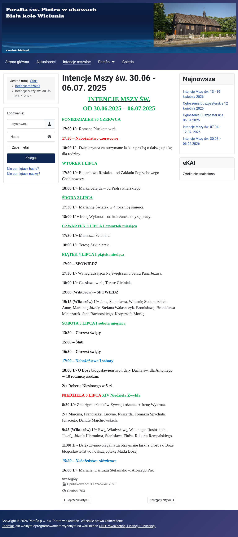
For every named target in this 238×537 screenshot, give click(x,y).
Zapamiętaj (20, 147)
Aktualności (46, 62)
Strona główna (17, 62)
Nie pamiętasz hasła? (23, 169)
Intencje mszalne (77, 62)
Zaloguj (31, 158)
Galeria (128, 62)
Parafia (104, 62)
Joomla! (8, 526)
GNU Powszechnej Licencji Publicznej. (127, 526)
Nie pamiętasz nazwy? (23, 174)
